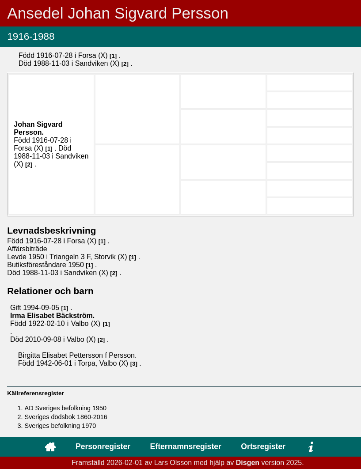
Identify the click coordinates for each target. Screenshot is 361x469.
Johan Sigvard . (38, 128)
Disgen (247, 462)
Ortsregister (263, 446)
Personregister (103, 446)
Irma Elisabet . (52, 315)
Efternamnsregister (185, 446)
